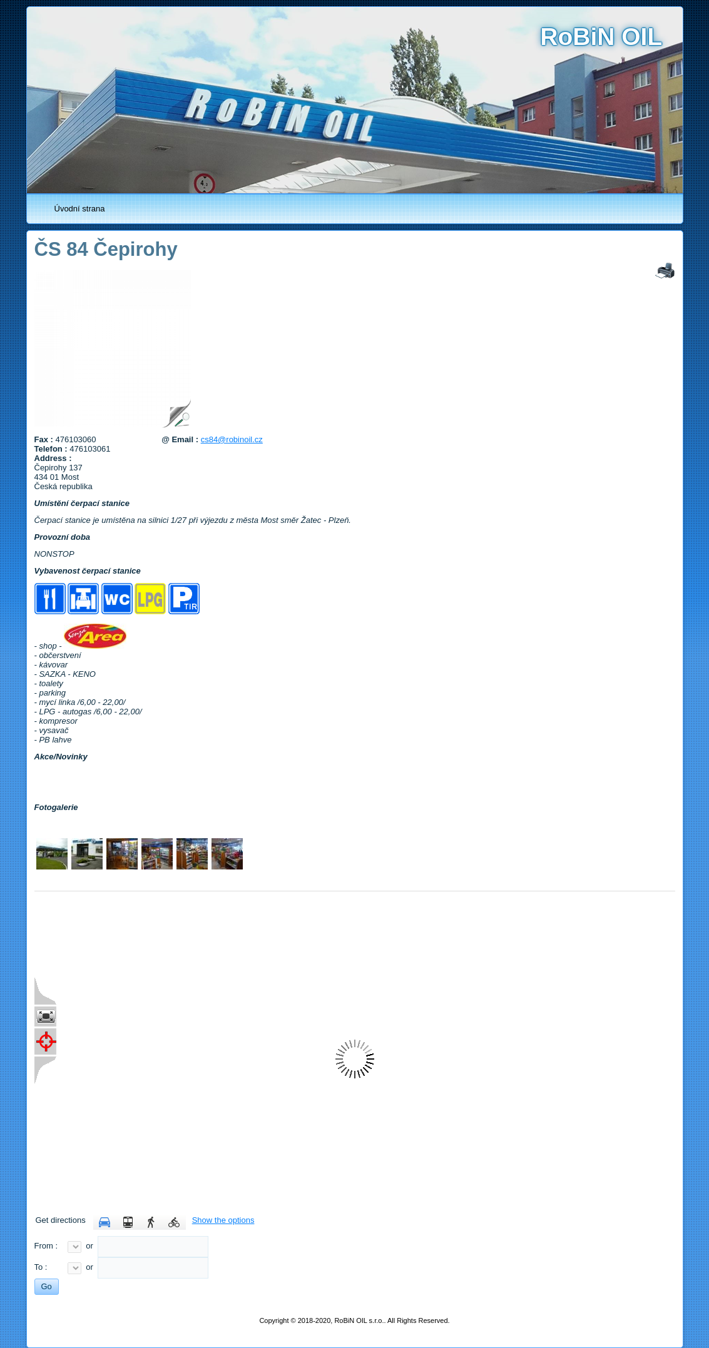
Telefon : (52, 449)
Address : (54, 458)
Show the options (223, 1220)
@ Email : (181, 439)
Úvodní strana (79, 208)
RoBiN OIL (601, 36)
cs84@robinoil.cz (232, 439)
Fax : (45, 439)
